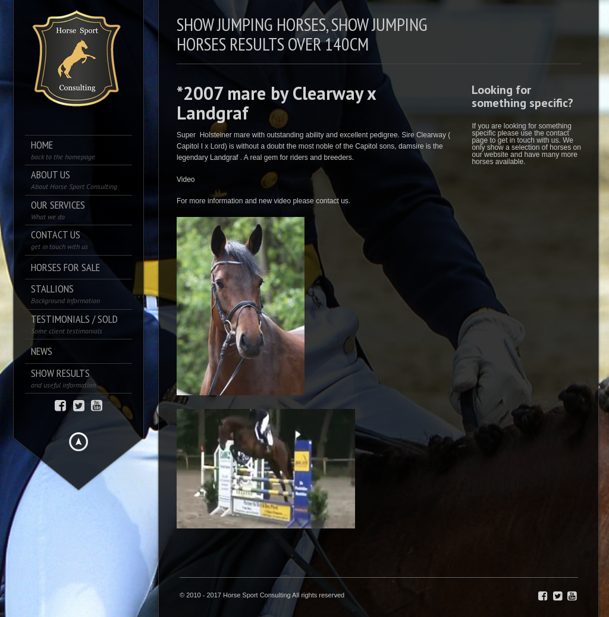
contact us (332, 201)
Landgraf (224, 157)
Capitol (366, 146)
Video (185, 179)
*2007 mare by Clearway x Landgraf (276, 102)
